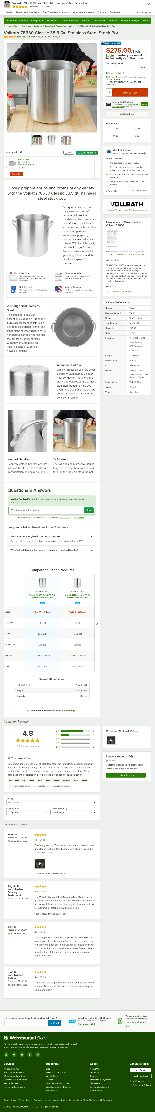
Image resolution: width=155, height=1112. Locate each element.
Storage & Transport (130, 20)
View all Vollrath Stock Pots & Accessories (127, 210)
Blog (48, 1069)
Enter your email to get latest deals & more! (31, 1018)
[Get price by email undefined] (122, 67)
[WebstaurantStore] (41, 1037)
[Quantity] (109, 92)
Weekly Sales (52, 1076)
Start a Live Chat (113, 77)
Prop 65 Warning (65, 710)
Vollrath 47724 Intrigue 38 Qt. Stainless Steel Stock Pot (77, 596)
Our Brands (95, 1072)
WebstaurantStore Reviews (58, 1087)
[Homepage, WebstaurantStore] (22, 11)
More (146, 20)
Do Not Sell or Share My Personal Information (90, 1100)
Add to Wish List (127, 114)
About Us (94, 1069)
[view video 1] (111, 740)
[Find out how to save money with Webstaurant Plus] (7, 160)
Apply (145, 104)
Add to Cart (16, 174)
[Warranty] (112, 238)
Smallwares (52, 20)
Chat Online (137, 1081)
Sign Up (54, 1023)
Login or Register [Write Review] (126, 775)
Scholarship (95, 1083)
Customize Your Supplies (15, 1080)
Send (143, 67)
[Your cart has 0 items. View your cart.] (146, 11)
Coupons (50, 1080)
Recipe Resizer (11, 1083)
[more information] (144, 153)
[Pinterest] (37, 1054)
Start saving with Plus (88, 1024)
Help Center (140, 1070)
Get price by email (114, 63)
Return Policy (96, 1090)
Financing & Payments (100, 1080)
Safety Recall (52, 1090)
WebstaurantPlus (11, 1069)
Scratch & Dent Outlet (56, 1072)
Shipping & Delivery (140, 1085)
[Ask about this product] (52, 510)
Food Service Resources (57, 1083)
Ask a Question (87, 152)
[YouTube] (14, 1054)
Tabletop (86, 20)
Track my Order (140, 1076)
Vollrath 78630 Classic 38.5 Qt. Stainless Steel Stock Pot (42, 596)
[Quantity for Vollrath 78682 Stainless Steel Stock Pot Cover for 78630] (8, 174)
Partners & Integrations (14, 1087)
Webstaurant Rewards (14, 1072)
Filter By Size (12, 808)
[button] (37, 140)
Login (110, 55)
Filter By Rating (60, 808)
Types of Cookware (129, 291)
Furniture (113, 20)
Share (69, 152)
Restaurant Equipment (17, 20)
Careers (93, 1076)
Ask (89, 510)
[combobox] (72, 11)
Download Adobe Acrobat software (130, 254)
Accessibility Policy (58, 1100)
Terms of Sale (10, 1100)
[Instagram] (6, 1054)
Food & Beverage (70, 20)
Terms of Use (64, 517)
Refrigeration (37, 20)
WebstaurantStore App (14, 1076)
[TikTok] (29, 1054)
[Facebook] (22, 1054)
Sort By (9, 798)
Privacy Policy (79, 517)
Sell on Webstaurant (99, 1087)
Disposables (99, 20)
